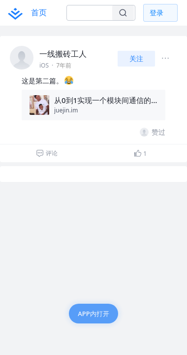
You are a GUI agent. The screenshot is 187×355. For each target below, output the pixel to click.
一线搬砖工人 (63, 53)
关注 (136, 58)
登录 (156, 12)
